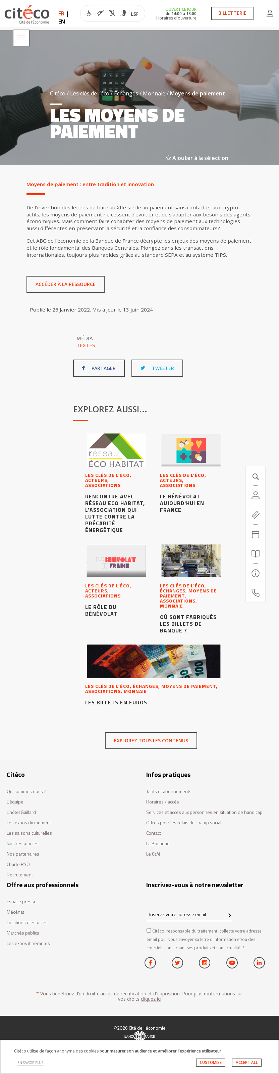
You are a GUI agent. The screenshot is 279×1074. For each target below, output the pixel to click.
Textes (85, 345)
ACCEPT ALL (247, 1062)
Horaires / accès (162, 802)
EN (61, 21)
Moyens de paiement (197, 93)
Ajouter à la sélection (197, 158)
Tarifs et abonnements (168, 791)
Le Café (153, 854)
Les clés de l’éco (89, 93)
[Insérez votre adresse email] (189, 914)
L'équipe (15, 802)
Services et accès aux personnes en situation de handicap (204, 812)
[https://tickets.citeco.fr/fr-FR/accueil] (255, 515)
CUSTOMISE (211, 1062)
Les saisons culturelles (29, 833)
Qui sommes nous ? (26, 791)
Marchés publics (23, 933)
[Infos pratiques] (255, 573)
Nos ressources (23, 843)
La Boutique (158, 843)
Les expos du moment (29, 823)
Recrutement (20, 875)
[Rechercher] (255, 554)
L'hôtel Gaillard (21, 812)
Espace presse (22, 902)
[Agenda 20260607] (255, 534)
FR (61, 13)
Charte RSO (18, 864)
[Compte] (255, 495)
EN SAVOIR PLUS (30, 1062)
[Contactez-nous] (255, 593)
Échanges (126, 93)
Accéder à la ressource (66, 284)
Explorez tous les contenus (151, 740)
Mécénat (15, 912)
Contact (153, 833)
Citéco (57, 93)
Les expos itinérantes (28, 943)
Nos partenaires (23, 854)
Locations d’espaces (27, 922)
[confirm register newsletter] (229, 915)
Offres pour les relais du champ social (183, 823)
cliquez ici (151, 999)
